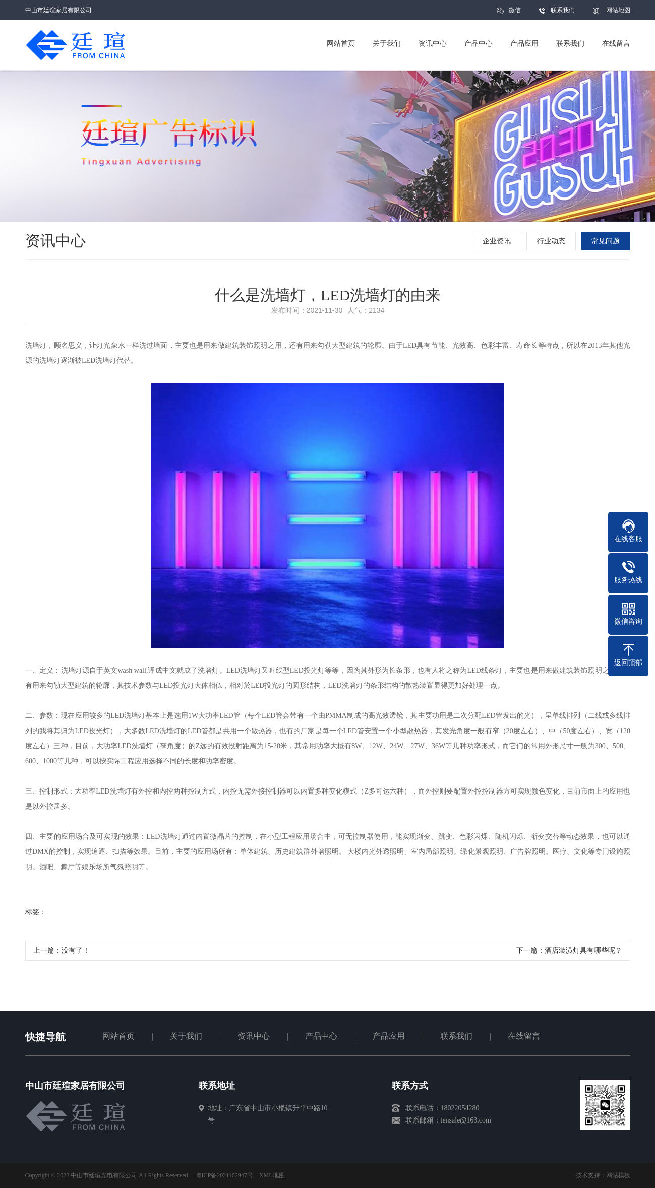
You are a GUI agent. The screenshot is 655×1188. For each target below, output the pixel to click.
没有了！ (76, 954)
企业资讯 (498, 241)
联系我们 (563, 10)
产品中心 (321, 1036)
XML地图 (272, 1175)
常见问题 (606, 241)
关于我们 (186, 1036)
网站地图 (618, 10)
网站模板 (618, 1175)
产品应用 (389, 1036)
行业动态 (552, 241)
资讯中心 (253, 1036)
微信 (515, 13)
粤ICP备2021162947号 (224, 1175)
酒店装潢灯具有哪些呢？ (583, 954)
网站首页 (118, 1036)
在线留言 (524, 1036)
